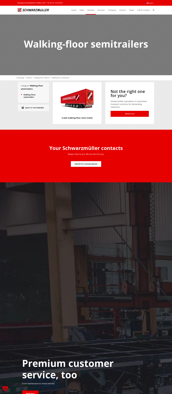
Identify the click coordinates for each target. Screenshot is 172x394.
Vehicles (29, 78)
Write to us (129, 114)
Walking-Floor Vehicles (42, 78)
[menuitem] (150, 3)
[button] (5, 389)
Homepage (20, 78)
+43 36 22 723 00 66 (54, 3)
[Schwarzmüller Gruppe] (33, 10)
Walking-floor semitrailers (60, 78)
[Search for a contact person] (86, 164)
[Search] (153, 10)
